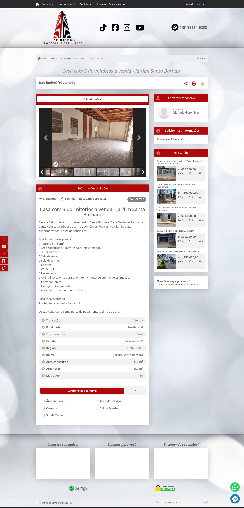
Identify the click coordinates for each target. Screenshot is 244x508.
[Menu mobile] (37, 4)
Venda (54, 58)
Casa (81, 58)
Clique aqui (163, 284)
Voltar (201, 58)
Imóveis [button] (46, 4)
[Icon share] (103, 27)
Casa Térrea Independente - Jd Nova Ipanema (177, 209)
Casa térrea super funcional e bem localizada (176, 186)
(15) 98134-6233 (193, 27)
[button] (47, 138)
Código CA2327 (96, 58)
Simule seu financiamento (110, 4)
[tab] (48, 99)
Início (42, 58)
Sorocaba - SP (68, 58)
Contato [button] (84, 4)
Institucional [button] (65, 4)
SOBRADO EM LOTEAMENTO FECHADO (178, 251)
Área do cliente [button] (194, 4)
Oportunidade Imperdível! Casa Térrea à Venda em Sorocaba (179, 162)
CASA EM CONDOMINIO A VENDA (175, 230)
